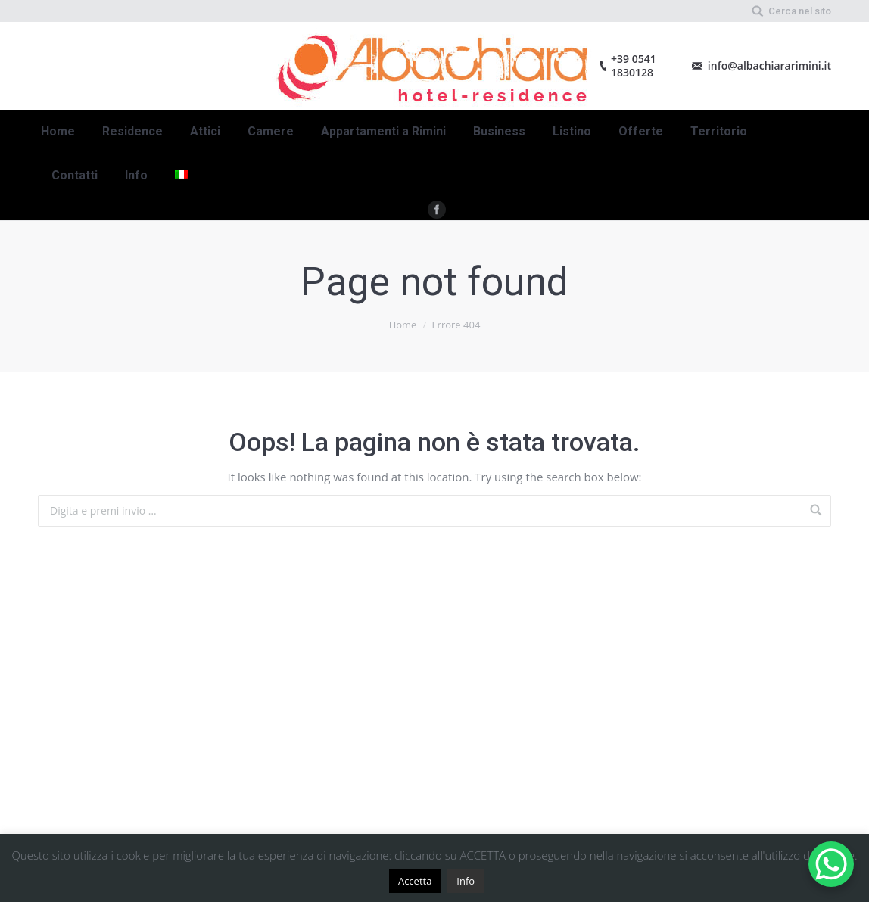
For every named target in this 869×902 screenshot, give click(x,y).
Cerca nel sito (799, 11)
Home (403, 324)
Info (465, 881)
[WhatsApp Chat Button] (831, 864)
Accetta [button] (414, 881)
